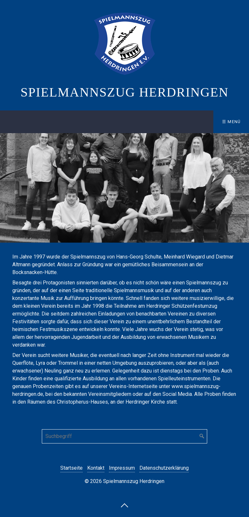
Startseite (71, 468)
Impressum (122, 468)
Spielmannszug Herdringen (124, 92)
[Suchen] (202, 436)
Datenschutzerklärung (164, 468)
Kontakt (95, 468)
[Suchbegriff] (124, 436)
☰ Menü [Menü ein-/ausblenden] (231, 121)
